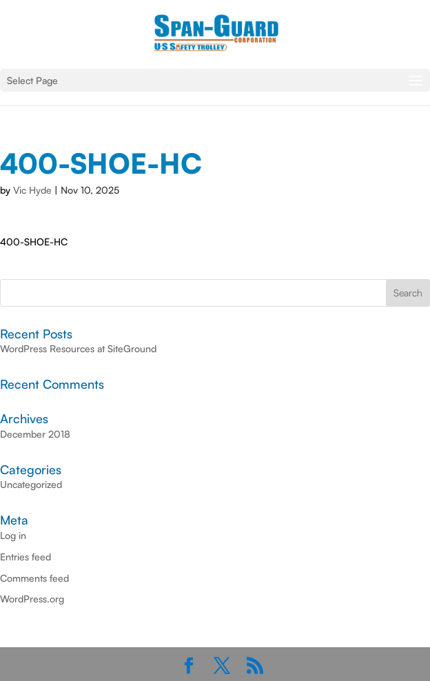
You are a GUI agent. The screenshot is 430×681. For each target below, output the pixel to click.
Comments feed (34, 578)
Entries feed (25, 556)
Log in (13, 535)
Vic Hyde (32, 190)
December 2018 (35, 434)
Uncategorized (31, 484)
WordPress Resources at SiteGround (78, 348)
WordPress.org (32, 598)
